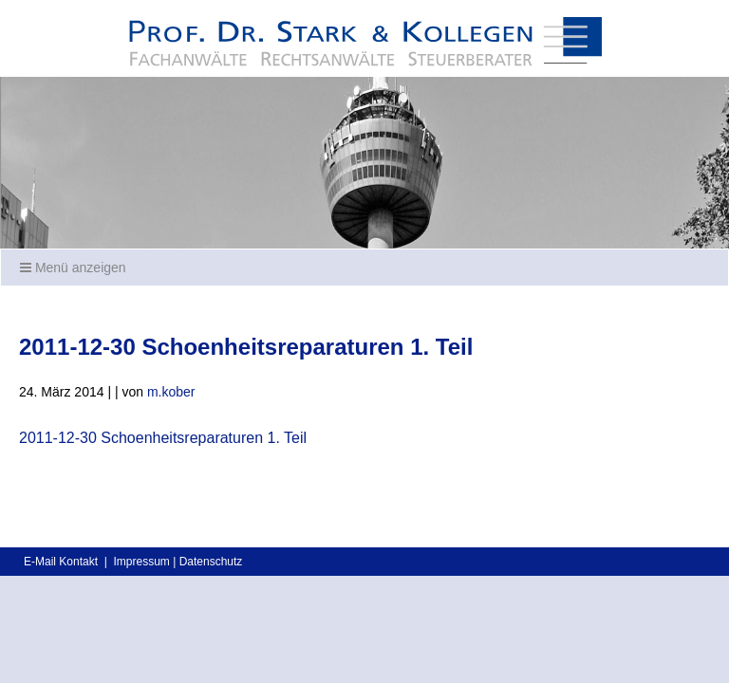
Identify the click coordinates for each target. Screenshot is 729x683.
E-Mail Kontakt (61, 561)
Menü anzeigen (73, 267)
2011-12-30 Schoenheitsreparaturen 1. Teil (163, 438)
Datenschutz (211, 561)
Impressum (141, 561)
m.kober (171, 391)
